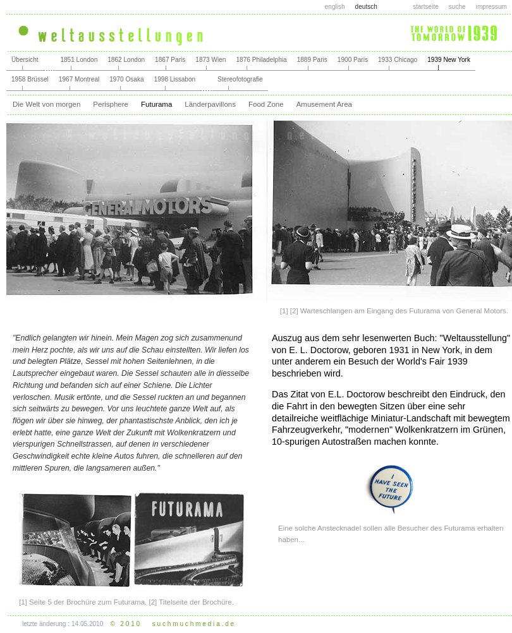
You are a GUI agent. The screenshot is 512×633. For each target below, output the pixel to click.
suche (457, 6)
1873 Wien (210, 59)
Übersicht (25, 59)
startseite (426, 6)
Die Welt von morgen (46, 104)
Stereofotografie (240, 79)
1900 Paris (353, 59)
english (335, 6)
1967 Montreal (79, 79)
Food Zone (266, 104)
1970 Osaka (126, 79)
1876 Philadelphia (261, 59)
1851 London (78, 59)
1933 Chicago (397, 59)
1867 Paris (170, 59)
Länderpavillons (210, 104)
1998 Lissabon (175, 79)
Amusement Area (324, 104)
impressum (491, 6)
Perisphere (110, 104)
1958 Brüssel (30, 79)
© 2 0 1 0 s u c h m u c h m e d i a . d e (173, 623)
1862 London (126, 59)
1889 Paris (312, 59)
